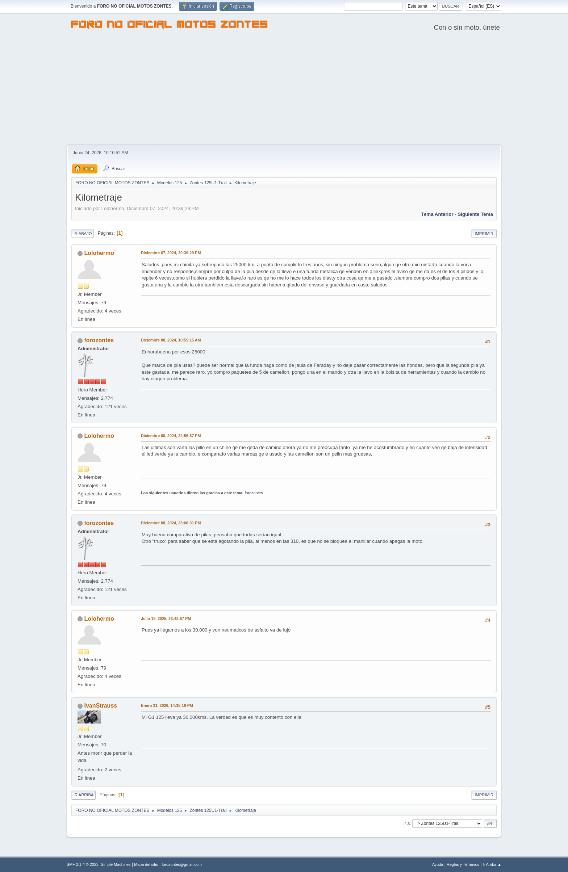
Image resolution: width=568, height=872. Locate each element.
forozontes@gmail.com (182, 864)
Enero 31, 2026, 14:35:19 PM (167, 705)
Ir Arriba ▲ (492, 864)
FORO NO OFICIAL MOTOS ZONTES (169, 25)
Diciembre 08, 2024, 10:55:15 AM (171, 340)
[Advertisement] (284, 90)
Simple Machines (115, 864)
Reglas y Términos (463, 864)
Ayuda (437, 864)
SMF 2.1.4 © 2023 (83, 864)
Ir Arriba (83, 795)
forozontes (99, 340)
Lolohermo (99, 253)
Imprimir (484, 233)
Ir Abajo (83, 233)
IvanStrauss (100, 706)
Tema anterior (437, 214)
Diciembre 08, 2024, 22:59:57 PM (171, 435)
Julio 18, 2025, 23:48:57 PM (166, 618)
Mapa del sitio (146, 864)
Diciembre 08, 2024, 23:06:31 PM (171, 523)
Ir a (407, 823)
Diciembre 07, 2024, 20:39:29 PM (171, 253)
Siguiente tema (475, 214)
